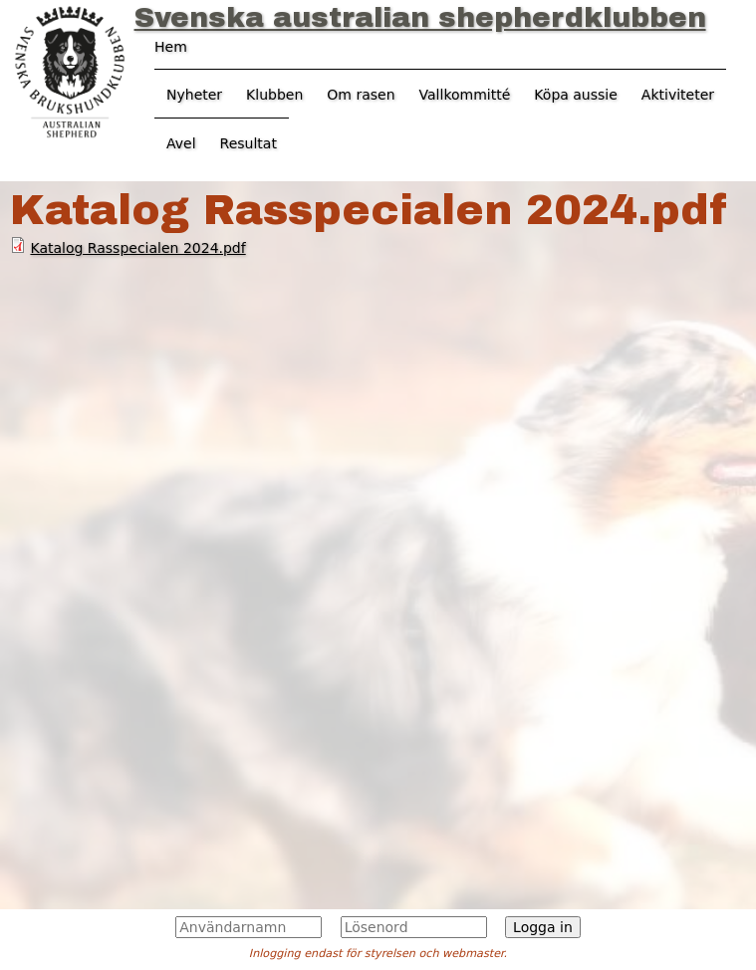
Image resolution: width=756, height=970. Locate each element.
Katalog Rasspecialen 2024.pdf (137, 248)
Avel (181, 143)
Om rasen (360, 95)
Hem (170, 47)
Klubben (274, 95)
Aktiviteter (677, 95)
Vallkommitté (465, 95)
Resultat (248, 143)
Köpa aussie (576, 95)
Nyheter (194, 95)
